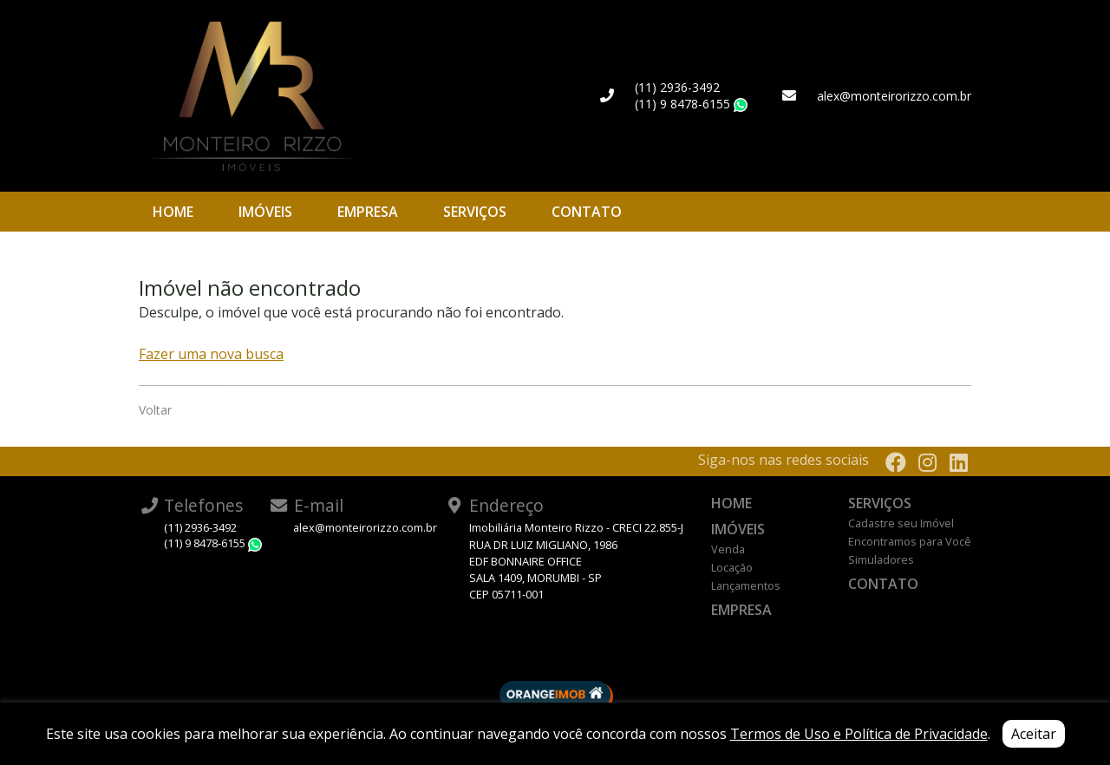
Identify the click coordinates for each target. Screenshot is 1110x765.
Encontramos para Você (909, 541)
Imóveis (265, 211)
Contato (587, 211)
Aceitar (1033, 733)
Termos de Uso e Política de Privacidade (859, 733)
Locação (732, 567)
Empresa (367, 211)
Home (173, 211)
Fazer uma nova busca (211, 353)
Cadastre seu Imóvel (901, 523)
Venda (728, 549)
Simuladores (881, 559)
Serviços (474, 211)
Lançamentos (745, 585)
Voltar (155, 410)
